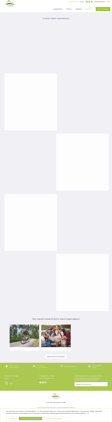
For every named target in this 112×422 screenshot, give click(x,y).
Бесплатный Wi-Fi (70, 366)
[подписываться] (105, 384)
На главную (46, 18)
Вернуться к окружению (56, 356)
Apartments (57, 9)
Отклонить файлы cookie (54, 418)
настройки (11, 418)
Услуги (68, 9)
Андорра (88, 9)
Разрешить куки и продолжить (30, 418)
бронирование (103, 9)
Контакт (82, 1)
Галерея (78, 9)
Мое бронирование (100, 1)
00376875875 (72, 1)
